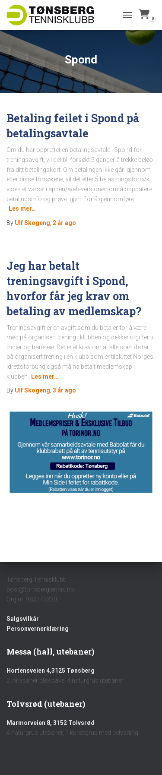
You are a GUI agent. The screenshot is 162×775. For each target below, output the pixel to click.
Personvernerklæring (37, 628)
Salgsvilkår (22, 618)
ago (64, 222)
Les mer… (22, 208)
